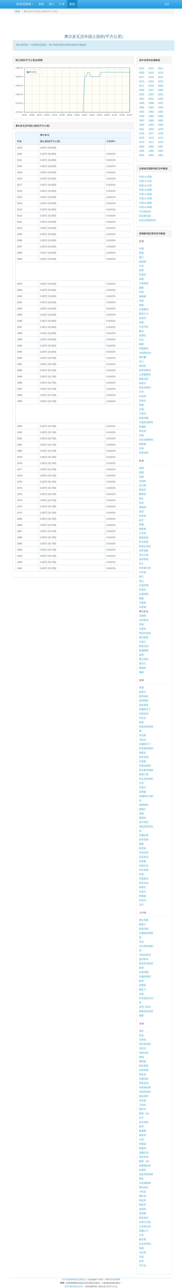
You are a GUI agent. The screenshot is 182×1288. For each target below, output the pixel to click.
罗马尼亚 (143, 542)
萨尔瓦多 (143, 883)
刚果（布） (145, 1161)
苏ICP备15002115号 (74, 1286)
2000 (160, 98)
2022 (151, 68)
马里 (141, 1256)
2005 (141, 94)
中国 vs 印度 (145, 198)
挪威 (141, 598)
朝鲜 (141, 344)
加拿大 (142, 692)
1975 (141, 137)
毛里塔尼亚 (145, 1091)
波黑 (141, 654)
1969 (141, 146)
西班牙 (142, 489)
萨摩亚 (142, 985)
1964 (160, 150)
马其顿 (142, 607)
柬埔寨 (142, 296)
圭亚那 (142, 761)
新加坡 (142, 261)
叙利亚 (142, 365)
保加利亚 (143, 537)
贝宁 (141, 1117)
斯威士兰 (143, 1230)
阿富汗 (142, 383)
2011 (141, 85)
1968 (151, 146)
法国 (141, 476)
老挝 (141, 300)
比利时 (142, 481)
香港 (141, 253)
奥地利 (142, 507)
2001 (151, 98)
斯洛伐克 (143, 646)
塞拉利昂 (143, 1096)
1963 (141, 155)
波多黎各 (143, 705)
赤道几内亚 (145, 1222)
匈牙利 (142, 515)
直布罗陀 (143, 559)
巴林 (141, 448)
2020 (141, 72)
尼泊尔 (142, 318)
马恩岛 (142, 628)
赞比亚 (142, 1196)
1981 (141, 129)
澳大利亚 (143, 920)
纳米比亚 (143, 1052)
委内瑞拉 (143, 696)
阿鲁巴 (142, 887)
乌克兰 (142, 641)
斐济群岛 (143, 959)
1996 (141, 107)
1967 (160, 146)
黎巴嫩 (142, 357)
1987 (141, 120)
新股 (41, 4)
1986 (151, 120)
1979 (160, 129)
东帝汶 (142, 400)
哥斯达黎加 (145, 765)
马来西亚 (143, 283)
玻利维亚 (143, 700)
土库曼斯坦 (145, 374)
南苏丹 (142, 1204)
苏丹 (141, 1261)
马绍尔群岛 (145, 954)
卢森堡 (142, 602)
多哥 (141, 1126)
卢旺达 (142, 1191)
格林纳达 (143, 804)
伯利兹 (142, 791)
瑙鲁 (141, 1015)
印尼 (141, 292)
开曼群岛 (143, 878)
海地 (141, 813)
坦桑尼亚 (143, 1078)
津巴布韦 (143, 1157)
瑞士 (141, 498)
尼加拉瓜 (143, 713)
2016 (151, 77)
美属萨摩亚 (145, 976)
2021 (160, 68)
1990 (141, 116)
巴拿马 (142, 891)
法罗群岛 (143, 620)
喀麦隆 (142, 1130)
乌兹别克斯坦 (146, 422)
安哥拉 (142, 1039)
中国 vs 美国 (145, 176)
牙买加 (142, 735)
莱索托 (142, 1148)
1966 (141, 150)
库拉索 (142, 861)
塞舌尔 (142, 1109)
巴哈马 (142, 900)
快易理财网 (24, 4)
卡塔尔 (142, 413)
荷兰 (141, 576)
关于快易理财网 (69, 1279)
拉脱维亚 (143, 594)
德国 (141, 472)
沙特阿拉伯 (145, 352)
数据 (72, 4)
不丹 (141, 392)
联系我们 (82, 1279)
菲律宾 (142, 274)
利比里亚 (143, 1065)
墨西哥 (142, 817)
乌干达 (142, 1265)
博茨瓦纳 (143, 1083)
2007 (151, 90)
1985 (160, 120)
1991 (160, 111)
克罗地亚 (143, 550)
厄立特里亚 (145, 1243)
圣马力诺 (143, 555)
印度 (141, 322)
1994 (160, 107)
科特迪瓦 (143, 1217)
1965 (151, 150)
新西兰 (142, 924)
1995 (151, 107)
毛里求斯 (143, 1070)
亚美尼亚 (143, 452)
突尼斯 (142, 1213)
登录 (167, 4)
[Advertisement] (93, 22)
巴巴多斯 (143, 870)
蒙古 (141, 331)
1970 (160, 142)
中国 (141, 248)
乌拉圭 (142, 739)
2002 (141, 98)
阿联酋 (142, 444)
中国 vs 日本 (145, 181)
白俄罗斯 (143, 585)
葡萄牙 (142, 494)
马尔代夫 (143, 326)
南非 (141, 1031)
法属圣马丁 (145, 744)
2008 (141, 90)
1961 (160, 155)
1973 (160, 137)
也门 (141, 361)
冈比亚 (142, 1200)
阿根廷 (142, 896)
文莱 (141, 409)
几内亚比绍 (145, 1226)
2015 (160, 77)
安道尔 (142, 589)
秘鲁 (141, 844)
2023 (141, 68)
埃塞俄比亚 (145, 1165)
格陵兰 (142, 809)
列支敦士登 (145, 568)
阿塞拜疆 (143, 418)
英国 (141, 468)
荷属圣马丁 (145, 709)
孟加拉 (142, 335)
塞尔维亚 (143, 637)
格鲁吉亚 (143, 378)
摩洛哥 (142, 1135)
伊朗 (141, 435)
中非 (141, 1235)
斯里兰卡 (143, 313)
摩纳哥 (142, 667)
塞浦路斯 (143, 650)
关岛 (141, 941)
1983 (151, 124)
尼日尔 (142, 1048)
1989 (151, 116)
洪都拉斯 (143, 835)
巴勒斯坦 (143, 348)
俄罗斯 (142, 528)
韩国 (141, 279)
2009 (160, 85)
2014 (141, 81)
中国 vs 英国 (145, 194)
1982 (160, 124)
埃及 (141, 1035)
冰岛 (141, 502)
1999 (141, 103)
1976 (160, 133)
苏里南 (142, 848)
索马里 (142, 1239)
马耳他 (142, 572)
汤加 (141, 994)
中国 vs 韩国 (145, 207)
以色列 (142, 396)
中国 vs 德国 (145, 189)
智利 (141, 722)
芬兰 (141, 563)
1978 (141, 133)
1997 (160, 103)
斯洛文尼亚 (145, 546)
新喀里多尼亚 (146, 1011)
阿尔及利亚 (145, 1044)
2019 (151, 72)
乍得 (141, 1139)
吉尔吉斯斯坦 (146, 439)
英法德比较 (145, 215)
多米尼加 (143, 839)
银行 (51, 4)
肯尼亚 (142, 1209)
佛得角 (142, 1061)
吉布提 (142, 1100)
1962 (151, 155)
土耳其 (142, 533)
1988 (160, 116)
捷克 (141, 511)
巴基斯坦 (143, 309)
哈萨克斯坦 (145, 370)
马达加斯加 (145, 1183)
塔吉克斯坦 (145, 387)
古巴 (141, 904)
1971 (151, 142)
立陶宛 (142, 615)
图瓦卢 (142, 989)
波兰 (141, 520)
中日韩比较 (145, 211)
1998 (151, 103)
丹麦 (141, 624)
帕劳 (141, 980)
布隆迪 (142, 1144)
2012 (160, 81)
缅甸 (141, 305)
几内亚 (142, 1104)
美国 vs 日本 (145, 185)
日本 (141, 266)
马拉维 (142, 1252)
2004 (151, 94)
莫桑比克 (143, 1152)
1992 (151, 111)
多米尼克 (143, 757)
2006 (160, 90)
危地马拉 (143, 865)
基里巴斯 (143, 928)
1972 (141, 142)
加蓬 (141, 1248)
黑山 (141, 581)
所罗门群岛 (145, 1007)
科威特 (142, 426)
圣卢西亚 (143, 822)
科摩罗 (142, 1170)
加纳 (141, 1057)
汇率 (62, 4)
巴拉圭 (142, 718)
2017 (141, 77)
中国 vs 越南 (145, 202)
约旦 (141, 339)
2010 (151, 85)
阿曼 (141, 405)
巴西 (141, 874)
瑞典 (141, 672)
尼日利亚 (143, 1122)
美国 (141, 687)
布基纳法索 (145, 1087)
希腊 (141, 524)
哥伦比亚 (143, 852)
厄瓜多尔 (143, 857)
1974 (151, 137)
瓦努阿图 (143, 972)
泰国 (141, 270)
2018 (160, 72)
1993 (141, 111)
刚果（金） (145, 1113)
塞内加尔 (143, 1187)
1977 (151, 133)
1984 (141, 124)
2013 (151, 81)
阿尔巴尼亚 (145, 633)
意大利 (142, 485)
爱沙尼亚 (143, 659)
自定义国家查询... (148, 220)
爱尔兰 (142, 663)
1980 (151, 129)
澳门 (141, 257)
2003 (160, 94)
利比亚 (142, 1074)
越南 (141, 287)
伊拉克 (142, 431)
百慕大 (142, 787)
